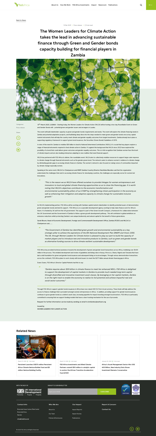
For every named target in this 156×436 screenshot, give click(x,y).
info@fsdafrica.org (23, 419)
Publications (112, 5)
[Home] (21, 5)
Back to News (21, 20)
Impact (94, 5)
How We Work (65, 5)
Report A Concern (109, 404)
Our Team (52, 414)
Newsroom (102, 5)
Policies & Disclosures (55, 418)
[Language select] (151, 5)
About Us (54, 5)
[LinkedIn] (132, 429)
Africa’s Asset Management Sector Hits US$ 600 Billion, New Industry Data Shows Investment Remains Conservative (118, 367)
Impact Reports (77, 409)
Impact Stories (76, 414)
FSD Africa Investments (80, 5)
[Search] (142, 4)
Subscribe (104, 392)
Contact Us (106, 409)
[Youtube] (138, 429)
